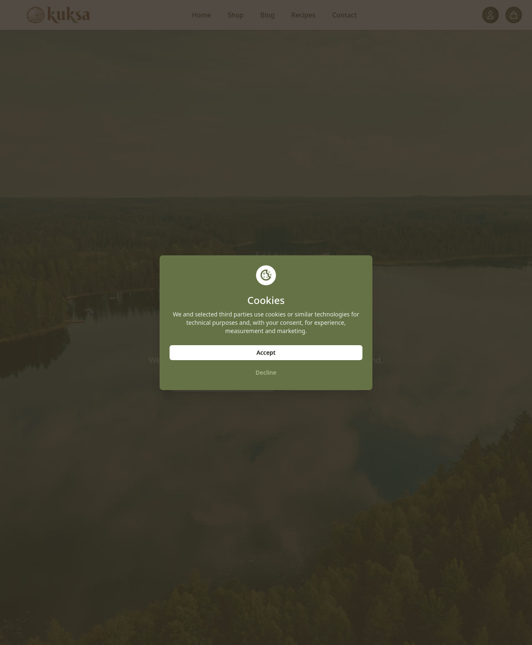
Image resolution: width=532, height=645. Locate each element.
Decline (266, 372)
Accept (266, 352)
